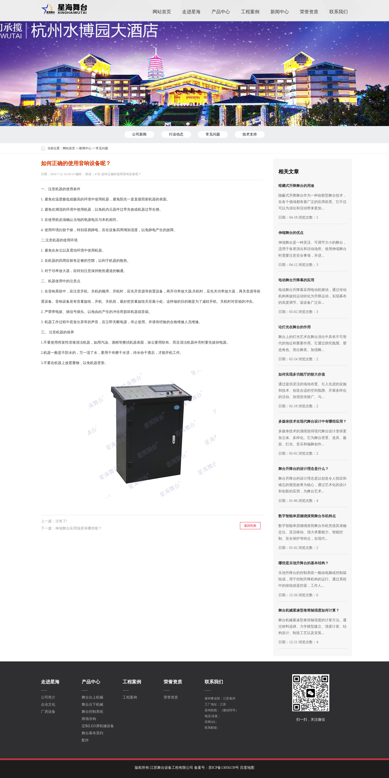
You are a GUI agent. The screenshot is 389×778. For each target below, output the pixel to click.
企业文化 (48, 704)
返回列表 (250, 525)
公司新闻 (139, 134)
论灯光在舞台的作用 (294, 327)
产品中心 (221, 11)
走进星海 (191, 11)
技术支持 (250, 134)
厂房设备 (48, 712)
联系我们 (338, 11)
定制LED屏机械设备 (98, 726)
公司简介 (48, 697)
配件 (85, 740)
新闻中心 (279, 11)
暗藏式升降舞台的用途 (296, 186)
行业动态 (176, 134)
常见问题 (213, 134)
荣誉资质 (309, 11)
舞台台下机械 (92, 704)
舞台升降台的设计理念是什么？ (303, 469)
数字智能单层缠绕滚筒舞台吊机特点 (307, 516)
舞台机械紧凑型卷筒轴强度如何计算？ (308, 610)
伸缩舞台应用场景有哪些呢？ (78, 528)
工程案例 (250, 11)
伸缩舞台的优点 (290, 233)
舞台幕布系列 (92, 733)
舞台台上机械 (92, 697)
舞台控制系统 (92, 712)
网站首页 (162, 11)
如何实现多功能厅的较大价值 (301, 374)
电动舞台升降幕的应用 (296, 280)
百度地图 (247, 768)
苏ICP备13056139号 (223, 768)
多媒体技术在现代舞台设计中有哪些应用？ (312, 421)
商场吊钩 (89, 719)
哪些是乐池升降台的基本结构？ (303, 563)
